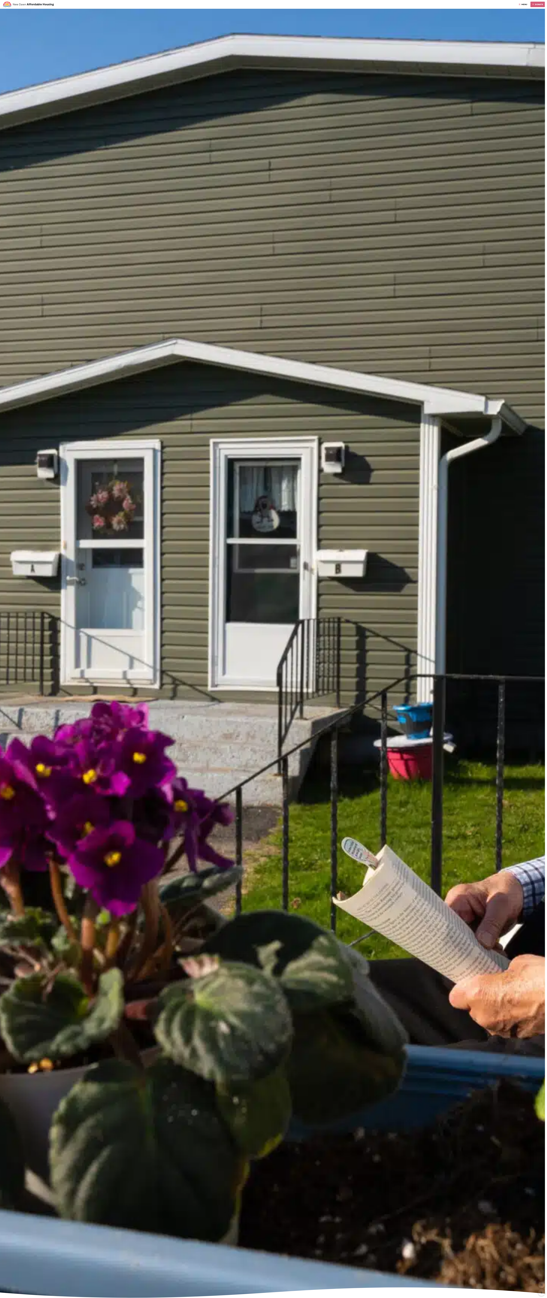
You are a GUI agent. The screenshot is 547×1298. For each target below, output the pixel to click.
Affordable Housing (40, 4)
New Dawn (19, 4)
